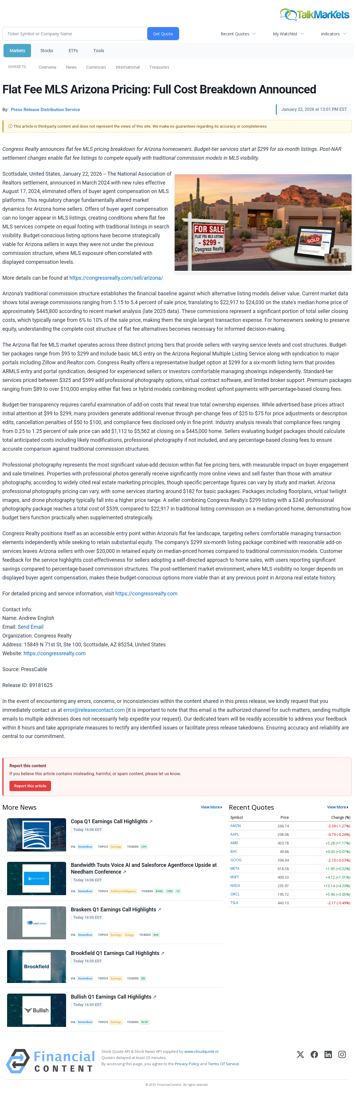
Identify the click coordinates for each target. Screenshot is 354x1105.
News (71, 67)
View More (210, 807)
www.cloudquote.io (201, 1060)
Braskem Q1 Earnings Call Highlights (116, 914)
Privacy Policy (187, 1072)
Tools (98, 50)
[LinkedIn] (328, 1070)
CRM (174, 893)
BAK (160, 939)
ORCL (235, 894)
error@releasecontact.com (94, 710)
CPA (147, 847)
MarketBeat (86, 847)
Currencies (96, 67)
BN (146, 984)
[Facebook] (314, 1070)
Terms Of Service (223, 1072)
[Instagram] (342, 1070)
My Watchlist (285, 34)
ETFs (73, 50)
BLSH (147, 1029)
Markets (17, 50)
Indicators (330, 34)
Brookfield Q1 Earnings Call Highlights (118, 959)
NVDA (235, 885)
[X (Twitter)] (300, 1070)
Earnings (118, 847)
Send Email (30, 627)
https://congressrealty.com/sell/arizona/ (116, 278)
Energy (132, 939)
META (235, 868)
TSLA (234, 902)
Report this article (30, 785)
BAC (233, 851)
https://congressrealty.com (146, 594)
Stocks (46, 50)
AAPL (234, 834)
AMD (234, 842)
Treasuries (159, 67)
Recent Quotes (235, 34)
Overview (47, 67)
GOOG (236, 859)
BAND (163, 893)
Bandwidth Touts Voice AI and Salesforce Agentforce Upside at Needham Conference (144, 870)
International (128, 67)
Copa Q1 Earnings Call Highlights (112, 822)
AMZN (235, 825)
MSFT (234, 877)
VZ (183, 893)
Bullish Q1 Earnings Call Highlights (114, 1004)
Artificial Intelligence (126, 893)
